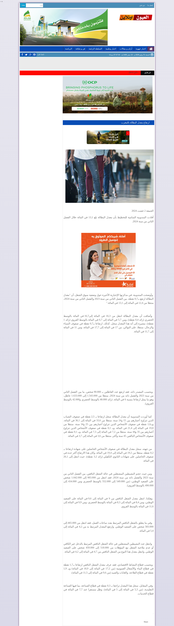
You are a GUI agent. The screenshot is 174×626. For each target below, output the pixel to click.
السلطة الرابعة (95, 49)
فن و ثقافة (80, 49)
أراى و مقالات (126, 49)
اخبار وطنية (111, 49)
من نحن (142, 5)
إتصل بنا (150, 5)
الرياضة (68, 49)
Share (146, 622)
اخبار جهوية (141, 49)
